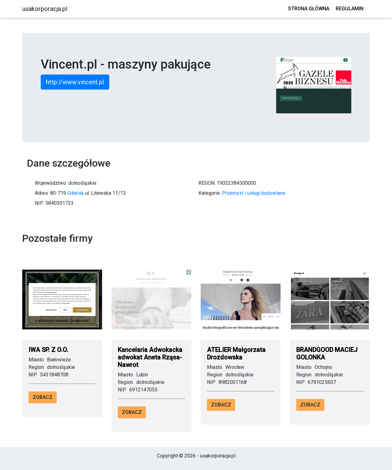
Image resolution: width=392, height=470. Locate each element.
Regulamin (350, 9)
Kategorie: (210, 193)
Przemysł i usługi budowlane (253, 193)
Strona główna (308, 9)
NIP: (39, 203)
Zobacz (43, 397)
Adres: (42, 193)
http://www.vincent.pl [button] (75, 82)
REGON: (207, 183)
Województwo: (51, 183)
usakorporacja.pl (44, 9)
